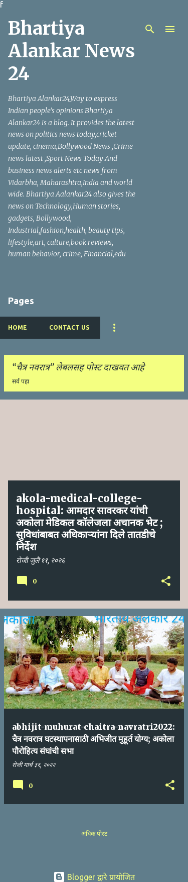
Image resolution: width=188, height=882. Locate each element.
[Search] (150, 29)
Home (17, 327)
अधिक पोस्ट (94, 833)
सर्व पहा (20, 381)
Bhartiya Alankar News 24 (71, 51)
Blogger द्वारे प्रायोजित (94, 876)
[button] (166, 582)
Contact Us (69, 327)
